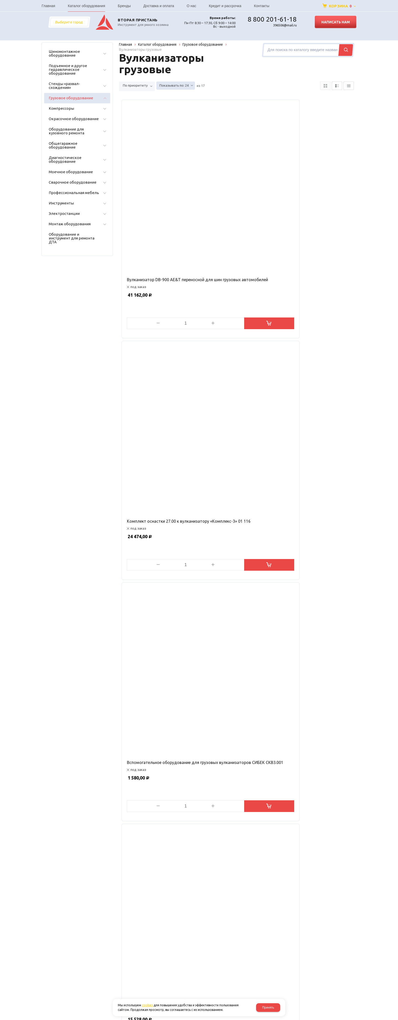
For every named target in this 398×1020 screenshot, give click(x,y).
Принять (268, 1007)
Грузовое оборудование (203, 44)
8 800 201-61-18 (272, 19)
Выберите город (69, 22)
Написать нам (335, 22)
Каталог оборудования (157, 44)
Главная (125, 44)
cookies (147, 1005)
